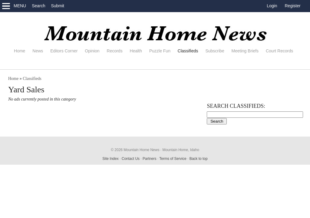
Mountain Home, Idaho (180, 150)
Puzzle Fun (159, 50)
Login (272, 5)
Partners (149, 159)
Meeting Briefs (245, 50)
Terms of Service (172, 159)
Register (293, 5)
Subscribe (214, 50)
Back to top (199, 159)
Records (115, 50)
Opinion (92, 50)
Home (19, 50)
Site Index (110, 159)
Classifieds (188, 50)
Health (136, 50)
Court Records (279, 50)
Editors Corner (64, 50)
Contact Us (131, 159)
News (37, 50)
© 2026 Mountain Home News (135, 150)
